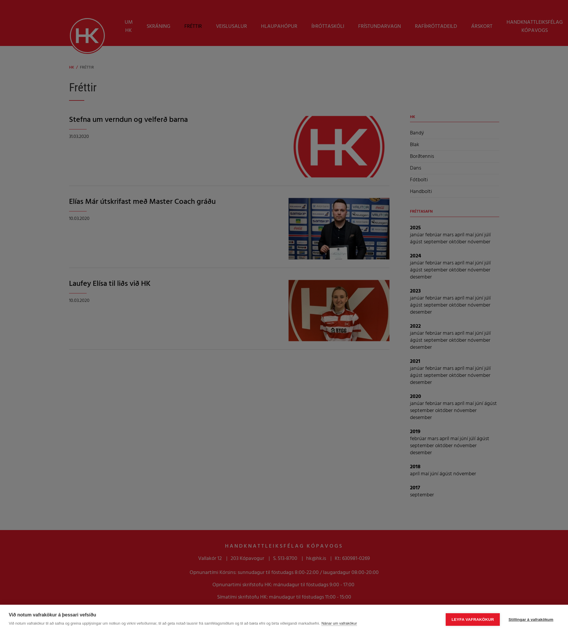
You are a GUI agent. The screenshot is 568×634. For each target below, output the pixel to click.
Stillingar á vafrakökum (531, 619)
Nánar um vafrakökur (339, 623)
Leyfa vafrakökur (473, 619)
